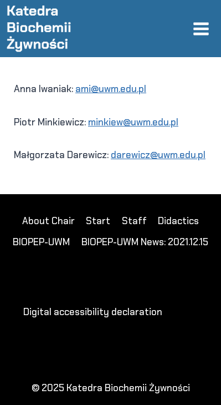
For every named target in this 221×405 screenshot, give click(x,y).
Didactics (178, 221)
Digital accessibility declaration (92, 312)
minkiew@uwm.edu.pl (133, 122)
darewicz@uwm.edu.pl (158, 155)
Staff (134, 221)
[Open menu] (200, 28)
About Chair (48, 221)
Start (98, 221)
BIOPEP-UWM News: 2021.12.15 (144, 242)
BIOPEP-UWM (41, 242)
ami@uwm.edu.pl (110, 89)
